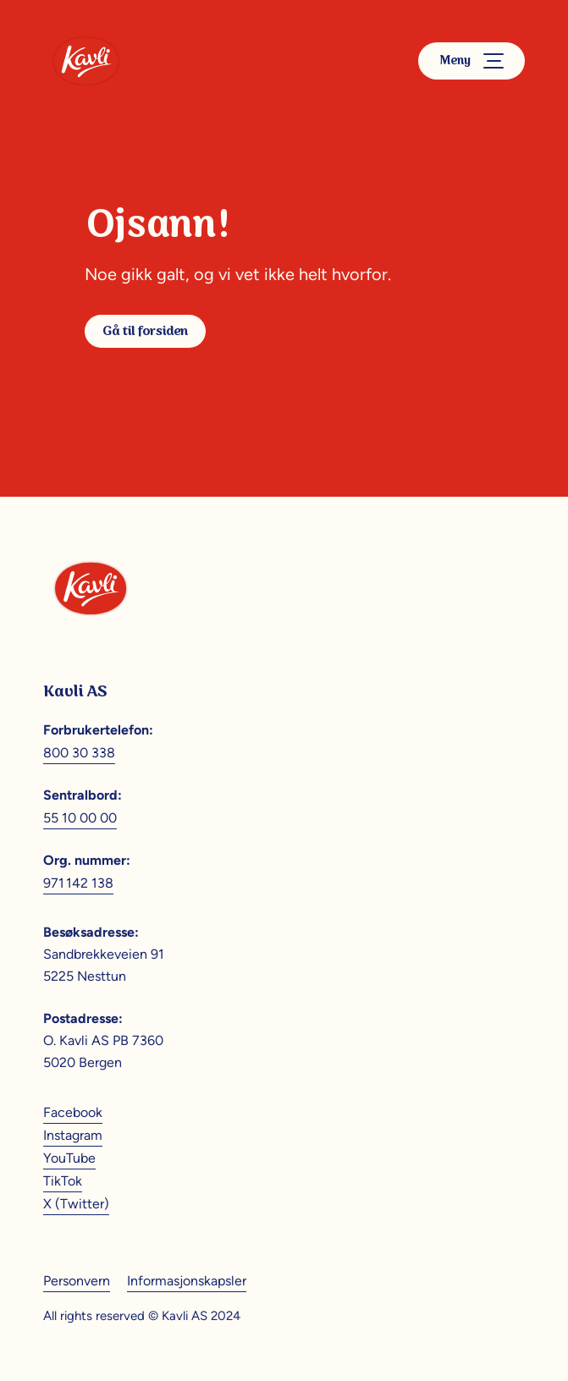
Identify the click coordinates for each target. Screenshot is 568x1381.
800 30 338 (79, 753)
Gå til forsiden (145, 331)
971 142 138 (78, 883)
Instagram (72, 1135)
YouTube (69, 1158)
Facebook (72, 1112)
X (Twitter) (76, 1204)
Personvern (76, 1281)
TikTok (62, 1181)
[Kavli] (86, 61)
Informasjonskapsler (186, 1281)
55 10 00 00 (80, 818)
